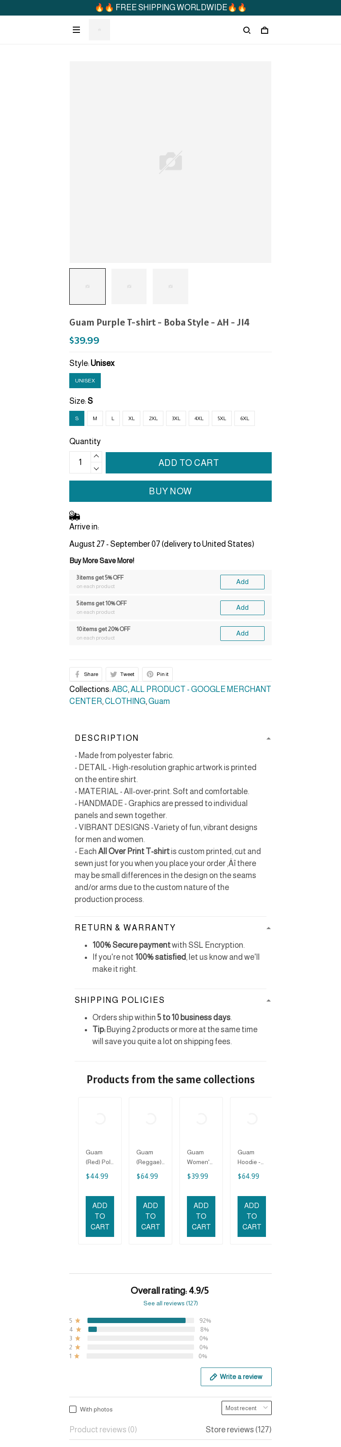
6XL (244, 418)
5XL (222, 418)
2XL (153, 418)
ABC (120, 689)
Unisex (103, 363)
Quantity (85, 441)
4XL (198, 418)
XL (131, 418)
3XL (176, 418)
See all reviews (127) (170, 1091)
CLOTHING (125, 701)
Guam (159, 701)
